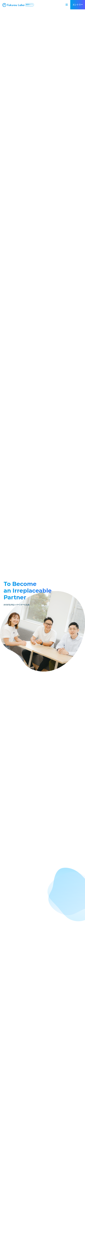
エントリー (78, 4)
